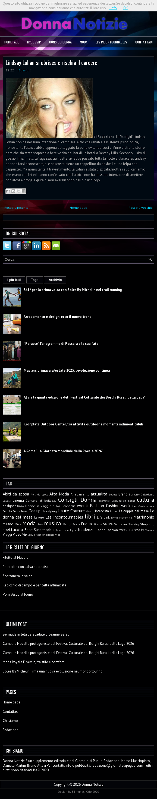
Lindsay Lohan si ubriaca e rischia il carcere (51, 62)
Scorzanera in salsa (17, 576)
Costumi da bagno (123, 501)
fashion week (118, 505)
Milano (8, 524)
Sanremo (120, 524)
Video (17, 534)
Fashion (97, 505)
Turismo (134, 530)
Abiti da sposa (16, 494)
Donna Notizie (92, 784)
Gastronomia (146, 506)
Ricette (97, 524)
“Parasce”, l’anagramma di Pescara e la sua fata (61, 343)
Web (57, 534)
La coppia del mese (134, 511)
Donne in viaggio (38, 506)
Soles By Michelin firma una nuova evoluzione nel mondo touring (52, 671)
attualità (99, 494)
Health (90, 511)
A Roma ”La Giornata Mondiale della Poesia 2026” (63, 451)
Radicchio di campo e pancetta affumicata (34, 585)
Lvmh (114, 517)
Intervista (102, 511)
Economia (69, 506)
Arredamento (80, 494)
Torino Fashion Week (111, 530)
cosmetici (104, 501)
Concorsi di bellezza (41, 500)
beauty (113, 494)
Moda (83, 42)
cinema (18, 500)
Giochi (7, 511)
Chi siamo (10, 720)
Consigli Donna (60, 42)
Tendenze (86, 529)
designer (9, 506)
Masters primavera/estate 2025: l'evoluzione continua (67, 370)
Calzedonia (147, 494)
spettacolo (13, 529)
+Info (113, 8)
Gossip (23, 70)
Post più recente (16, 208)
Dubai (56, 506)
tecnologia (70, 530)
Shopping (147, 524)
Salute (108, 524)
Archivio (55, 280)
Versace (149, 530)
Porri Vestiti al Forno (18, 594)
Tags (34, 280)
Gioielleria (20, 511)
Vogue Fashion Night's (41, 534)
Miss (18, 524)
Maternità (125, 517)
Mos (40, 524)
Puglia (86, 523)
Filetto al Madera (16, 557)
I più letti (14, 280)
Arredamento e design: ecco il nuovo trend (58, 316)
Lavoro (39, 517)
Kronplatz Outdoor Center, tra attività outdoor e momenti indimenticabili (83, 424)
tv (142, 530)
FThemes (78, 792)
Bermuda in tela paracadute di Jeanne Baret (36, 634)
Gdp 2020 (92, 792)
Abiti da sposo (39, 494)
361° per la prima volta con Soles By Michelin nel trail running (73, 290)
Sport (29, 530)
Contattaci (144, 42)
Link (107, 517)
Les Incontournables (111, 42)
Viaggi (7, 534)
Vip (24, 534)
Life (99, 517)
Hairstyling (49, 511)
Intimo (114, 511)
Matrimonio (143, 517)
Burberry (134, 494)
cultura (145, 499)
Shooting (133, 524)
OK (125, 8)
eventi (82, 505)
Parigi (67, 524)
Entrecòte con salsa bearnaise (26, 566)
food (134, 506)
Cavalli (7, 501)
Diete (20, 506)
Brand (122, 494)
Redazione (10, 730)
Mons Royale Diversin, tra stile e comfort (33, 662)
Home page (11, 42)
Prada (76, 524)
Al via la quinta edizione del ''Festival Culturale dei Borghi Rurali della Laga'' (85, 397)
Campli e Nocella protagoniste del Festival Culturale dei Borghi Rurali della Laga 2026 (68, 643)
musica (52, 523)
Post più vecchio (140, 208)
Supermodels (44, 530)
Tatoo (59, 530)
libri (90, 516)
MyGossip (34, 42)
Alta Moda (59, 494)
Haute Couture (71, 510)
